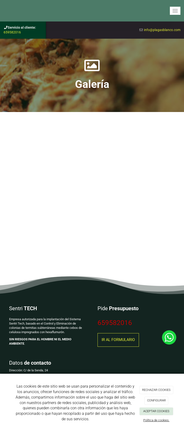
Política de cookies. (156, 420)
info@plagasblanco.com (162, 30)
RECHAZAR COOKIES (156, 390)
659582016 (12, 32)
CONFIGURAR (156, 400)
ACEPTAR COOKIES (156, 411)
